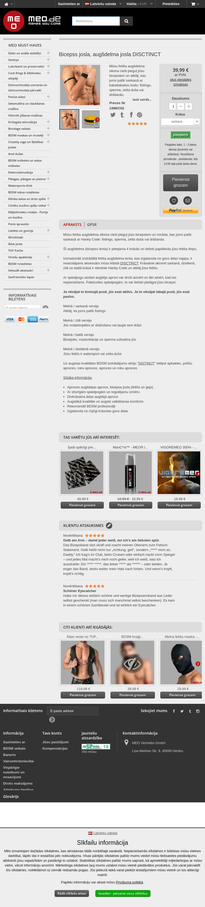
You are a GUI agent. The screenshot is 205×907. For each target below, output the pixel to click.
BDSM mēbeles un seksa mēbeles (25, 163)
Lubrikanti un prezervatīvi (26, 66)
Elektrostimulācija (20, 172)
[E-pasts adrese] (23, 309)
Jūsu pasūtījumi (55, 742)
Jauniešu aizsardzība (91, 773)
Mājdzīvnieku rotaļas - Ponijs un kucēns (28, 214)
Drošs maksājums (18, 783)
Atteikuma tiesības (18, 790)
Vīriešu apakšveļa (20, 257)
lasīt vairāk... (142, 99)
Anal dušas (15, 154)
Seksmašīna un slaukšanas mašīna (26, 106)
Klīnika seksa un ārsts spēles (27, 199)
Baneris (9, 755)
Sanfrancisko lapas (21, 277)
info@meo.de (155, 778)
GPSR (92, 224)
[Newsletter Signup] (45, 309)
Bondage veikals (19, 129)
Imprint (9, 814)
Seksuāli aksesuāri (20, 270)
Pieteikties (170, 4)
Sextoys (13, 60)
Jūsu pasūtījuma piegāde (16, 798)
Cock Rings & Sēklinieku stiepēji (24, 75)
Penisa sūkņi (16, 97)
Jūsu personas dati (54, 763)
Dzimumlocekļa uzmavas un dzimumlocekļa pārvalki (27, 87)
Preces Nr (117, 103)
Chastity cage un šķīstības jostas (25, 144)
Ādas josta (15, 244)
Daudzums (180, 98)
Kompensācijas (55, 748)
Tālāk (97, 119)
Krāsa (180, 114)
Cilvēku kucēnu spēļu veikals (27, 205)
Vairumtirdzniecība (18, 761)
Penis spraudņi (18, 224)
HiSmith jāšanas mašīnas (25, 115)
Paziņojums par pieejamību (16, 822)
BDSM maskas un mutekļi (25, 135)
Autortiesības (14, 807)
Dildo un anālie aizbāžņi (24, 53)
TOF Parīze (15, 250)
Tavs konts (52, 733)
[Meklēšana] (126, 21)
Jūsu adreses (53, 755)
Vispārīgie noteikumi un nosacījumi (14, 772)
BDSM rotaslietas (20, 264)
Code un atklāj (130, 268)
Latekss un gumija (20, 231)
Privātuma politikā (129, 882)
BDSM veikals (14, 748)
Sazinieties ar (69, 4)
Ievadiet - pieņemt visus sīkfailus (123, 893)
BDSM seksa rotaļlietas (23, 192)
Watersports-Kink (20, 186)
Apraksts (72, 224)
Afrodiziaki (15, 237)
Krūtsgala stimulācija (22, 122)
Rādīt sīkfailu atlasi (71, 893)
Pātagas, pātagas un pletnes (27, 179)
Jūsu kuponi (52, 772)
